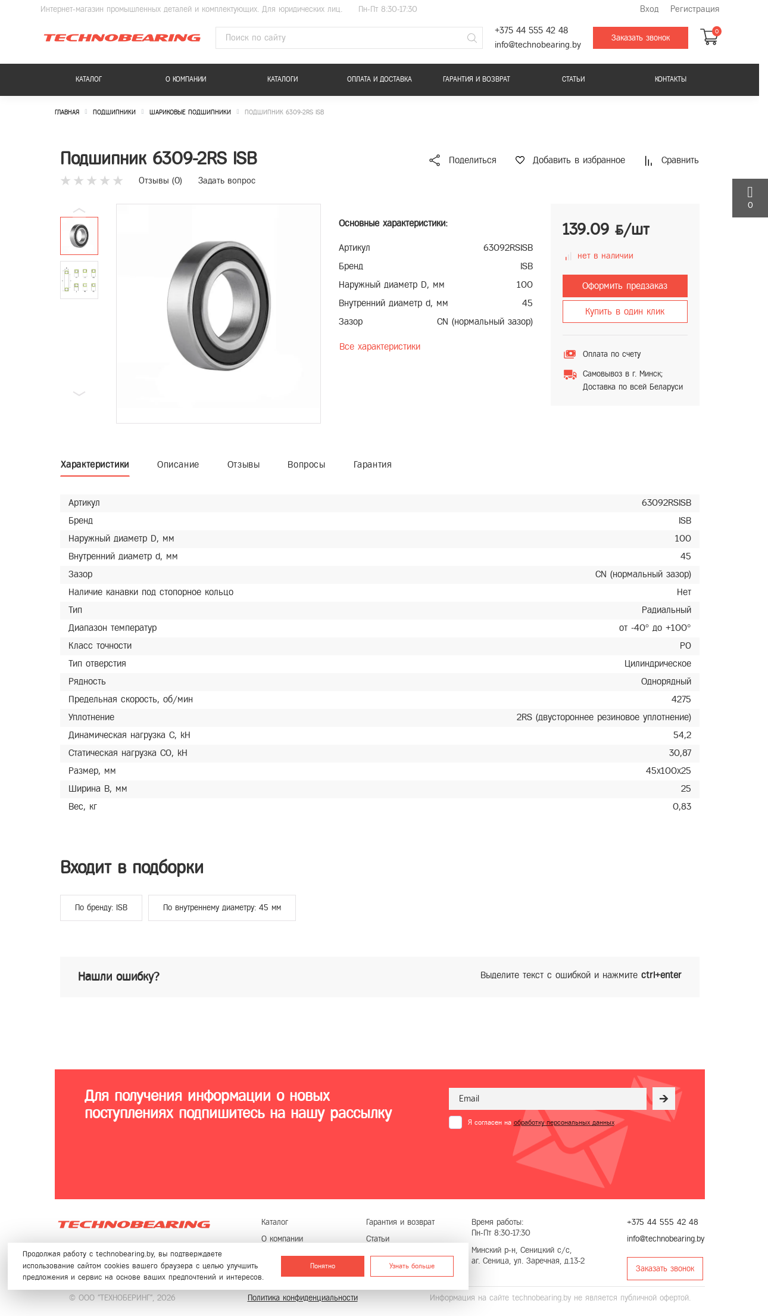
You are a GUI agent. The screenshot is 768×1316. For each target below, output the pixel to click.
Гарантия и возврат (476, 79)
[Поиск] (472, 38)
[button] (79, 393)
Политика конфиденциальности (303, 1297)
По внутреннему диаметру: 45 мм (222, 907)
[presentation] (539, 1158)
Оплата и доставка (379, 79)
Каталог (89, 79)
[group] (218, 313)
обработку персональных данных (564, 1122)
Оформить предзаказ (624, 286)
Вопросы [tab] (306, 464)
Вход (649, 9)
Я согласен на (541, 1122)
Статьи (573, 79)
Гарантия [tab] (373, 464)
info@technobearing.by (538, 45)
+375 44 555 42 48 (531, 30)
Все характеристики (379, 346)
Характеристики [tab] (95, 464)
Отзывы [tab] (243, 464)
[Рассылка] (664, 1098)
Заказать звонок (640, 37)
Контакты (670, 79)
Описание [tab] (178, 464)
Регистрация (694, 9)
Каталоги (282, 79)
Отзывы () (160, 180)
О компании (186, 79)
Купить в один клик (624, 311)
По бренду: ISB (101, 907)
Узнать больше (412, 1266)
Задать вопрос (226, 180)
